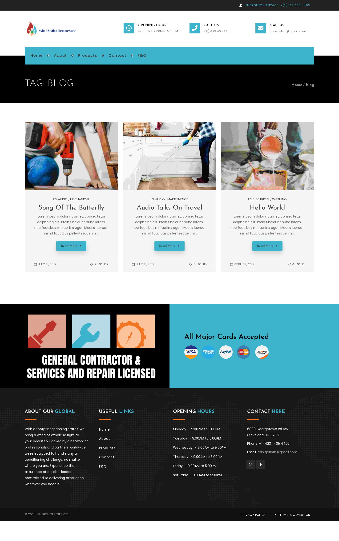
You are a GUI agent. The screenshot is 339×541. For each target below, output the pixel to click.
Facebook (260, 464)
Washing (279, 199)
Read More (71, 246)
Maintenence (177, 199)
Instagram (250, 464)
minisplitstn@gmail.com (288, 31)
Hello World (267, 208)
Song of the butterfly (71, 208)
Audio (63, 199)
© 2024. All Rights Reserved (47, 514)
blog (310, 85)
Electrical (261, 199)
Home (296, 85)
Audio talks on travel (169, 208)
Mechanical (79, 199)
